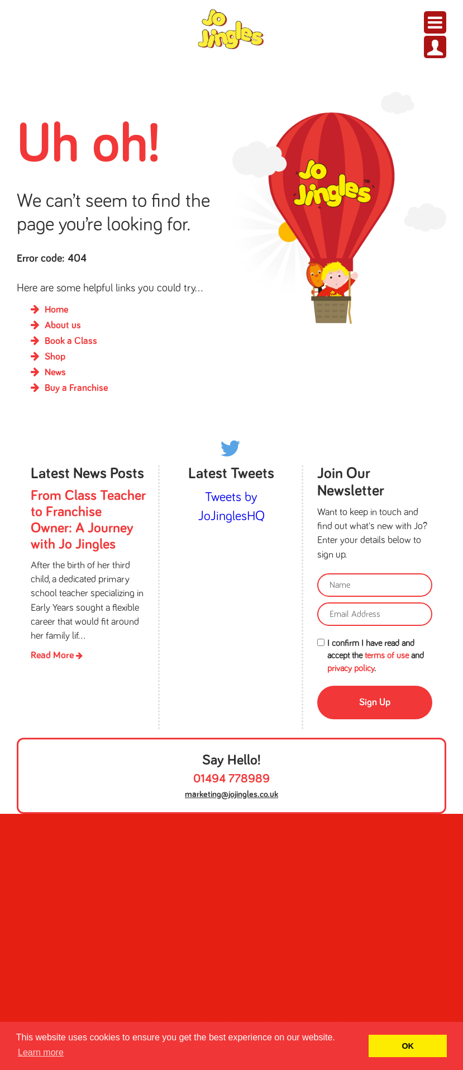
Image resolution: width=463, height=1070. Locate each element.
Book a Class (71, 341)
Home (56, 310)
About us (63, 325)
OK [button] (408, 1045)
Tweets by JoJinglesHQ (231, 507)
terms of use (387, 655)
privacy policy (350, 668)
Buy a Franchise (76, 388)
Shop (55, 357)
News (55, 372)
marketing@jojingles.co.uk (231, 794)
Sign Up (374, 702)
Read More (57, 656)
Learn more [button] (41, 1052)
